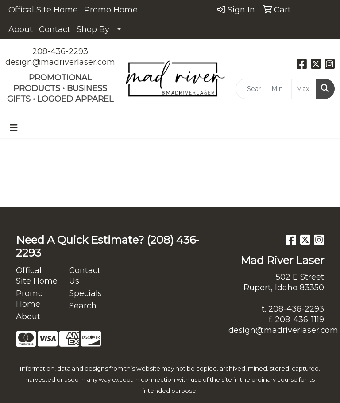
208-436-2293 (60, 51)
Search (83, 306)
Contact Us (84, 275)
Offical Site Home (43, 10)
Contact (54, 29)
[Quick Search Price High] (303, 89)
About (20, 29)
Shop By (93, 29)
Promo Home (111, 10)
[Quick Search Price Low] (279, 89)
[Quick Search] (251, 89)
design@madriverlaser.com (60, 62)
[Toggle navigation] (13, 128)
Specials (85, 293)
